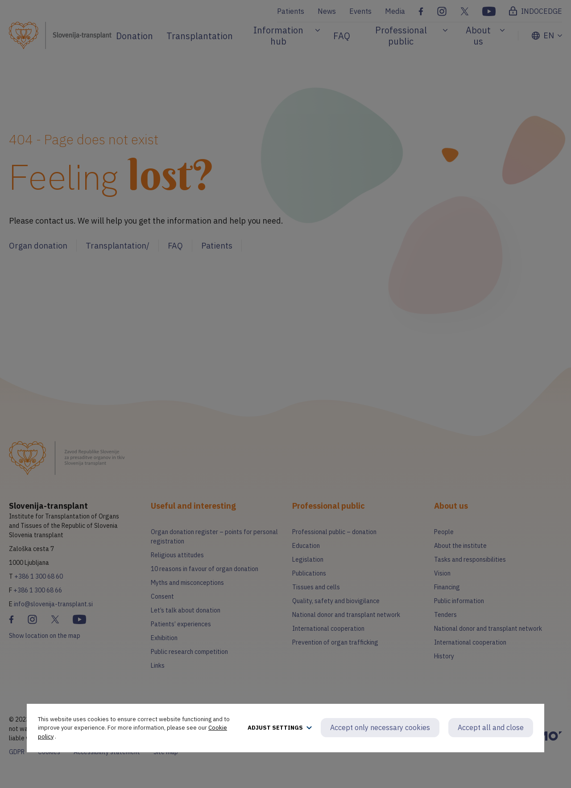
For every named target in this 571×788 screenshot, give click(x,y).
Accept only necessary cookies (380, 727)
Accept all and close (491, 727)
